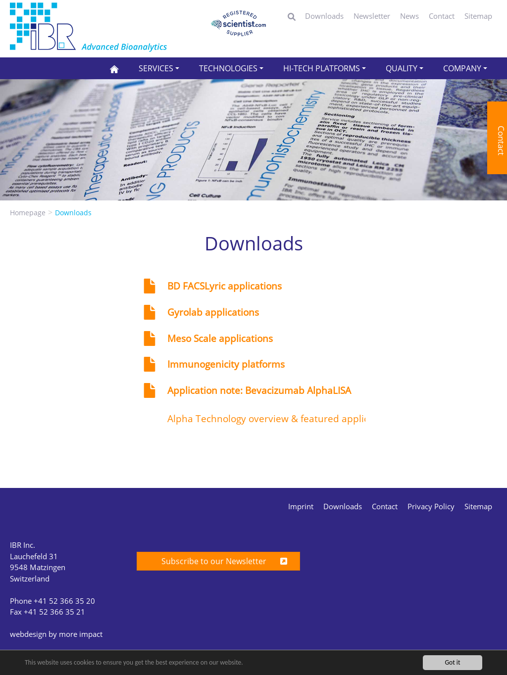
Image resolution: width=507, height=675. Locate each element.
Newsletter (372, 16)
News (409, 16)
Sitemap (478, 16)
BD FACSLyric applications (224, 286)
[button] (159, 68)
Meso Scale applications (220, 338)
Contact (442, 16)
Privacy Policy (431, 506)
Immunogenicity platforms (226, 364)
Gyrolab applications (213, 312)
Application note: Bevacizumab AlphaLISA (259, 390)
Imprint (300, 506)
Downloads (324, 16)
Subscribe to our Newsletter (218, 561)
